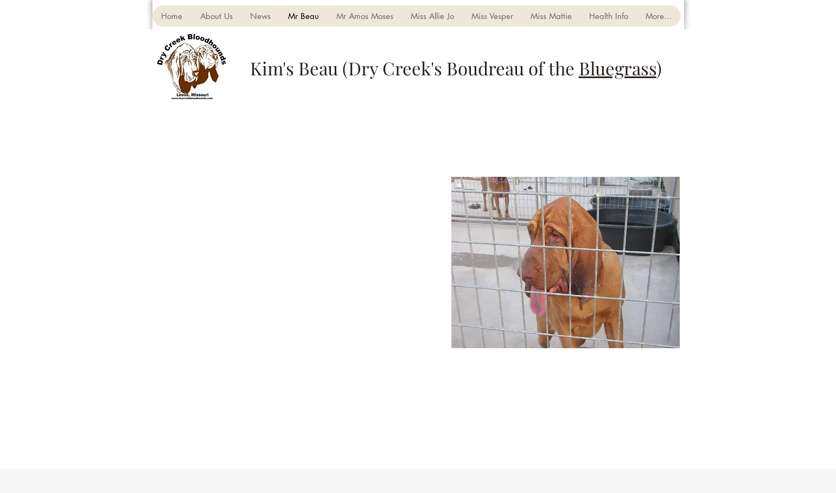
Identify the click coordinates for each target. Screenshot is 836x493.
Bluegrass (617, 68)
